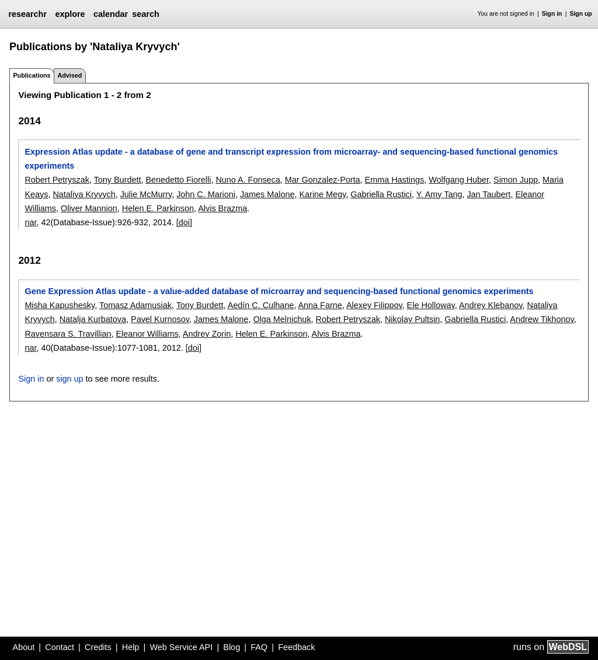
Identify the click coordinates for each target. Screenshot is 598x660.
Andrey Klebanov (491, 305)
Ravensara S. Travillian (68, 333)
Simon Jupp (515, 179)
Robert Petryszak (57, 179)
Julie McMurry (146, 194)
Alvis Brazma (222, 208)
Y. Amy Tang (439, 194)
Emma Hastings (395, 179)
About (24, 647)
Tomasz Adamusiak (135, 305)
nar (30, 222)
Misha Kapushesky (60, 305)
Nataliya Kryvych (84, 194)
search (145, 14)
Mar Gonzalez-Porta (322, 179)
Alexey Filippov (374, 305)
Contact (59, 647)
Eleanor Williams (147, 333)
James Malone (267, 194)
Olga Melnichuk (282, 319)
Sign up (581, 14)
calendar (110, 14)
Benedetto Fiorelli (178, 179)
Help (131, 647)
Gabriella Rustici (381, 194)
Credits (98, 647)
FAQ (259, 647)
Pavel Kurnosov (160, 319)
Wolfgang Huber (459, 179)
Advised (69, 75)
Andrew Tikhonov (541, 319)
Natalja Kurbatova (93, 319)
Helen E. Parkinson (158, 208)
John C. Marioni (205, 194)
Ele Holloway (431, 305)
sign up (69, 378)
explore (70, 14)
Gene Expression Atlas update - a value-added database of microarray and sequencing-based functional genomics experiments (279, 291)
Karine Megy (323, 194)
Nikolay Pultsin (412, 319)
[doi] (184, 222)
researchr (27, 14)
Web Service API (181, 647)
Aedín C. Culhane (261, 305)
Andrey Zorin (207, 333)
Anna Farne (320, 305)
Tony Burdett (117, 179)
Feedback (296, 647)
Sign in (552, 14)
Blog (231, 647)
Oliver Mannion (89, 208)
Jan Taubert (488, 194)
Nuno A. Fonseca (247, 179)
